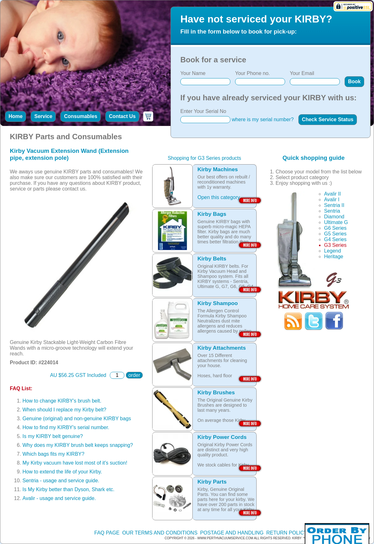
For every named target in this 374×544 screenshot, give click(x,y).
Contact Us (122, 116)
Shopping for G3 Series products (204, 158)
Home (15, 116)
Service (43, 116)
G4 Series (335, 239)
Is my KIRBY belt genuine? (52, 436)
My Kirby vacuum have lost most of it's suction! (74, 463)
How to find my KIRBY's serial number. (65, 427)
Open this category (218, 197)
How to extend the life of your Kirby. (62, 471)
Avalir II (332, 194)
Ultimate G (336, 222)
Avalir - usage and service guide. (59, 498)
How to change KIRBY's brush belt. (61, 400)
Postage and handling (232, 532)
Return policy (286, 532)
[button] (354, 81)
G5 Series (335, 233)
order (134, 375)
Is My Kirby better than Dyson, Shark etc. (68, 489)
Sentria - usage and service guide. (60, 480)
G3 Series (335, 245)
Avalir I (332, 199)
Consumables (80, 116)
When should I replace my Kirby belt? (64, 409)
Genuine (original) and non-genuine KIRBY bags (76, 418)
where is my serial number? (263, 119)
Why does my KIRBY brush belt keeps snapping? (77, 445)
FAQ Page (107, 532)
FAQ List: (21, 388)
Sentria (332, 211)
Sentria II (334, 205)
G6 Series (335, 228)
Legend (332, 250)
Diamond (334, 216)
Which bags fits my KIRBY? (53, 454)
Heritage (333, 256)
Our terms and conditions (159, 532)
